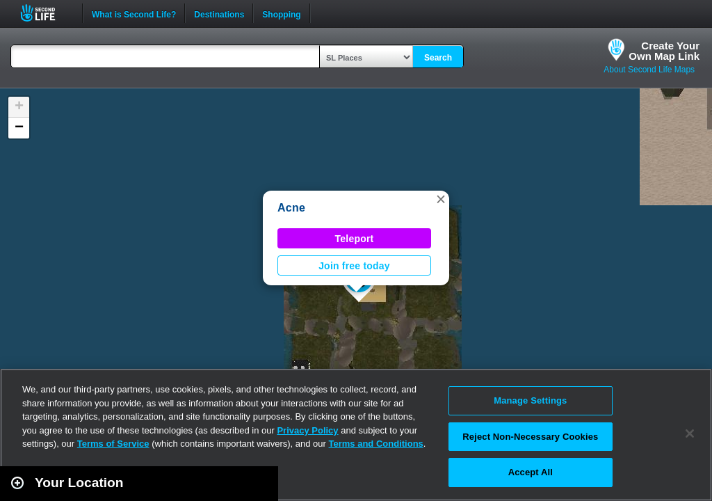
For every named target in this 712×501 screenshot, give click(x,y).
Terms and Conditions (376, 443)
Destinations (219, 13)
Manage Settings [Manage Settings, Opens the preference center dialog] (530, 400)
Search (438, 58)
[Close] (689, 433)
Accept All (530, 472)
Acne (291, 208)
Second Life (45, 12)
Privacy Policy (307, 430)
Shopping (281, 13)
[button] (440, 199)
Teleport (354, 238)
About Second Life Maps (649, 69)
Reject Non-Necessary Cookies (530, 436)
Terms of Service (113, 443)
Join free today (354, 265)
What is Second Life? (134, 13)
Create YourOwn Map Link (664, 51)
